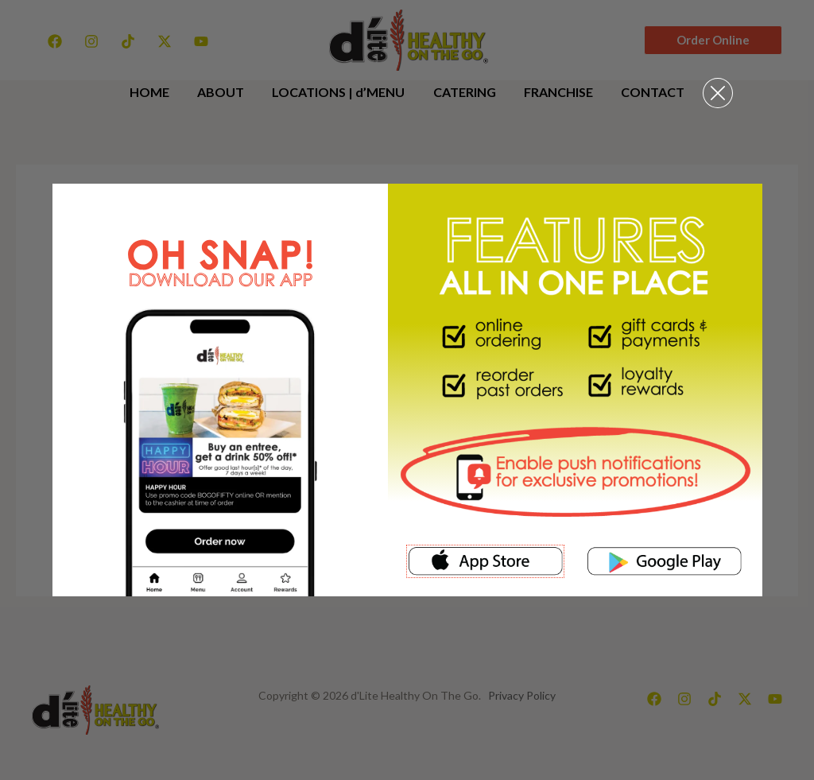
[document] (407, 390)
